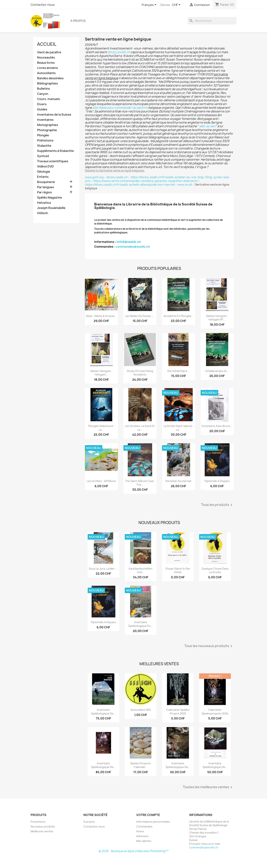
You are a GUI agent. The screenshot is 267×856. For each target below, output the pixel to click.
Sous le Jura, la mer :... (103, 568)
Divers (42, 104)
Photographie (47, 130)
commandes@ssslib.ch (133, 247)
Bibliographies (47, 83)
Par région (44, 192)
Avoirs (140, 831)
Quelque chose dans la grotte (215, 570)
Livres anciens (47, 68)
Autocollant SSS (141, 710)
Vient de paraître (49, 52)
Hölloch (42, 213)
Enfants (43, 177)
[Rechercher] (211, 20)
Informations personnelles (153, 821)
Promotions (38, 821)
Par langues (45, 187)
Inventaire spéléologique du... (140, 624)
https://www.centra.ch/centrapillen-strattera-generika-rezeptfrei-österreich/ (145, 181)
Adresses (142, 836)
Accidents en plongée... (179, 316)
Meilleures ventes (42, 831)
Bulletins (43, 89)
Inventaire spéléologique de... (103, 711)
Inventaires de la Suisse (54, 115)
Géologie (43, 172)
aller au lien (207, 126)
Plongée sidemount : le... (101, 427)
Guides (42, 109)
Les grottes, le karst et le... (140, 427)
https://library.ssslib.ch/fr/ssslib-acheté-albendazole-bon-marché (129, 185)
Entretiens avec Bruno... (217, 426)
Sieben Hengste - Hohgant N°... (217, 317)
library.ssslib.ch (119, 52)
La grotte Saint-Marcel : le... (178, 427)
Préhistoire (45, 140)
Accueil (46, 44)
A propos (78, 21)
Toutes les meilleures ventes (208, 787)
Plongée (43, 135)
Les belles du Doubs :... (139, 316)
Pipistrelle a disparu (217, 481)
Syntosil (43, 156)
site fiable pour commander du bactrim (120, 108)
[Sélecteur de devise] (177, 5)
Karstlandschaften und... (140, 570)
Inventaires (45, 120)
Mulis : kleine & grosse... (101, 316)
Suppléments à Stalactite (55, 151)
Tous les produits (217, 505)
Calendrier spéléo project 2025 (177, 711)
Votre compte (148, 815)
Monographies (47, 125)
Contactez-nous (43, 5)
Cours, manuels (48, 99)
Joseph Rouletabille (51, 208)
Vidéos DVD (45, 166)
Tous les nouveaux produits (209, 646)
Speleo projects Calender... (140, 765)
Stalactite (44, 146)
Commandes (144, 826)
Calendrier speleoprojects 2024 (215, 711)
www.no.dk (184, 185)
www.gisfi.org (94, 177)
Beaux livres (46, 63)
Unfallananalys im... (217, 371)
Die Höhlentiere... (178, 371)
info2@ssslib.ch (128, 242)
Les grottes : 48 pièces (101, 481)
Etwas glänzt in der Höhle (178, 570)
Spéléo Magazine (49, 198)
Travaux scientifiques (52, 161)
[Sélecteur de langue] (150, 5)
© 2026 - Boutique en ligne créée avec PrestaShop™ (134, 851)
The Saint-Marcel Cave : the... (140, 482)
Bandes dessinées (50, 78)
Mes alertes (143, 841)
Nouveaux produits (43, 826)
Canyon (42, 94)
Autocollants (46, 73)
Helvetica (44, 203)
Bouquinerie (46, 182)
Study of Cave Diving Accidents (140, 372)
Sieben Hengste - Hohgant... (101, 372)
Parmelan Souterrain (178, 481)
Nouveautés (46, 57)
